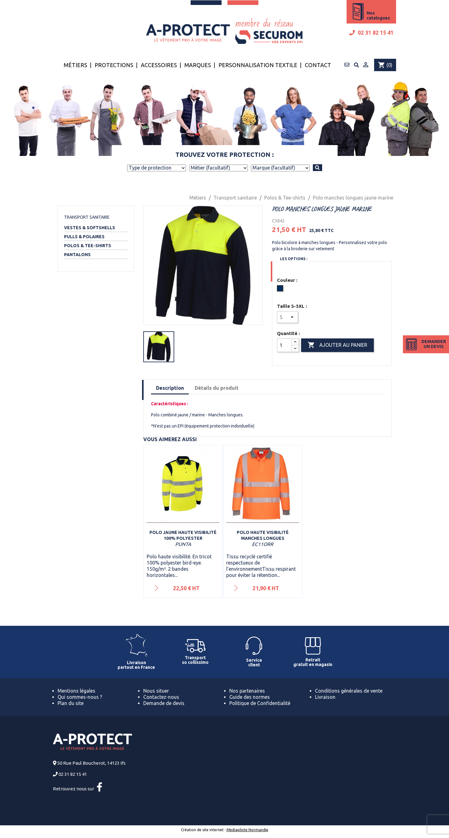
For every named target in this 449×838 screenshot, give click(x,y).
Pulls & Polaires (84, 236)
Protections (114, 65)
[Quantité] (284, 345)
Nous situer (156, 691)
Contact (318, 65)
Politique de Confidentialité (259, 703)
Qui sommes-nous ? (80, 697)
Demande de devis (163, 703)
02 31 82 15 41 (371, 33)
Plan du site (71, 703)
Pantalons (77, 254)
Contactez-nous (161, 697)
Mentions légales (76, 691)
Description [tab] (170, 388)
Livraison (325, 697)
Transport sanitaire (87, 217)
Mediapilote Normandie (247, 830)
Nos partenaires (247, 691)
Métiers (75, 65)
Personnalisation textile (257, 65)
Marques (197, 65)
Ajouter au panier (337, 345)
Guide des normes (249, 697)
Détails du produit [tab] (217, 388)
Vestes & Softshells (89, 227)
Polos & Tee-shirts (87, 245)
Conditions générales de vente (348, 691)
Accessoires (159, 65)
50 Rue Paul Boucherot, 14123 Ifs (91, 763)
